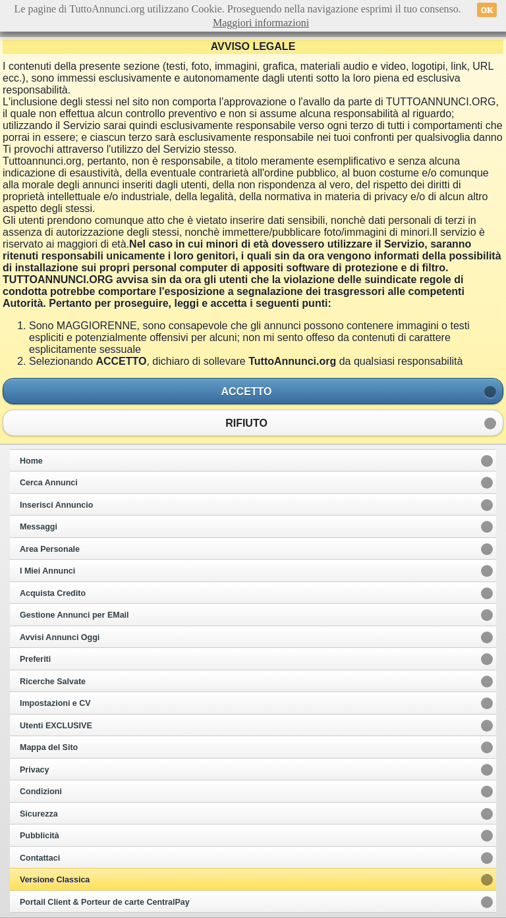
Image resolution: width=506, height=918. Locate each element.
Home (31, 461)
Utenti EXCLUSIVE (56, 725)
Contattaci (40, 858)
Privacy (34, 769)
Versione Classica (55, 879)
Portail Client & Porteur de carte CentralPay (105, 902)
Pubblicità (39, 835)
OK (487, 9)
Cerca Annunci (49, 482)
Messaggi (38, 526)
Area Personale (50, 549)
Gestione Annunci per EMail (74, 615)
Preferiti (35, 659)
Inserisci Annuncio (56, 505)
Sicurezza (39, 814)
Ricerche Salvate (53, 681)
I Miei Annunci (47, 571)
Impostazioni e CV (55, 703)
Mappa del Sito (49, 747)
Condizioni (41, 791)
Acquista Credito (53, 593)
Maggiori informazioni (261, 22)
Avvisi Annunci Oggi (59, 637)
